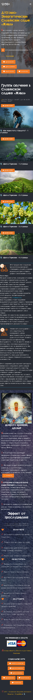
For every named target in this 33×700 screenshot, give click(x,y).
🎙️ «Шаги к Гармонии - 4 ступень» (14, 258)
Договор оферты (8, 651)
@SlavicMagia (16, 668)
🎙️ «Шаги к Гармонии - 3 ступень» (14, 227)
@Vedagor (8, 62)
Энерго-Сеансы (16, 663)
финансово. (17, 298)
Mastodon (8, 71)
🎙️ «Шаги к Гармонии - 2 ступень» (14, 195)
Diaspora (23, 71)
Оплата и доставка (23, 651)
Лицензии (16, 653)
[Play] (3, 50)
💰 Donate (8, 475)
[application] (16, 50)
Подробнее (10, 56)
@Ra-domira (9, 67)
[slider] (18, 50)
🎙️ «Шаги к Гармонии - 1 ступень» (14, 164)
